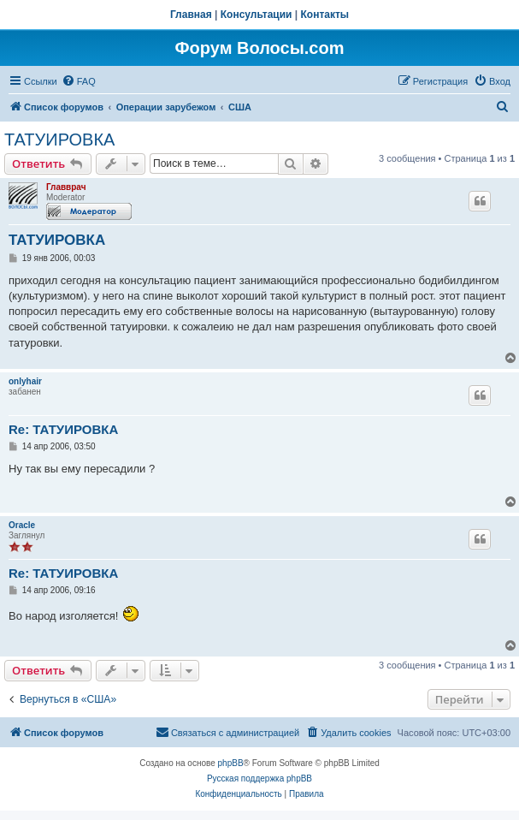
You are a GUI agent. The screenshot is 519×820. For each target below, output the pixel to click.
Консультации (256, 15)
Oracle (22, 525)
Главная (191, 15)
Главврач (66, 187)
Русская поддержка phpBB (259, 778)
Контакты (325, 15)
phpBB (231, 763)
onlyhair (25, 381)
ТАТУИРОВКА (59, 139)
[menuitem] (79, 81)
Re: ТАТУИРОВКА (63, 429)
